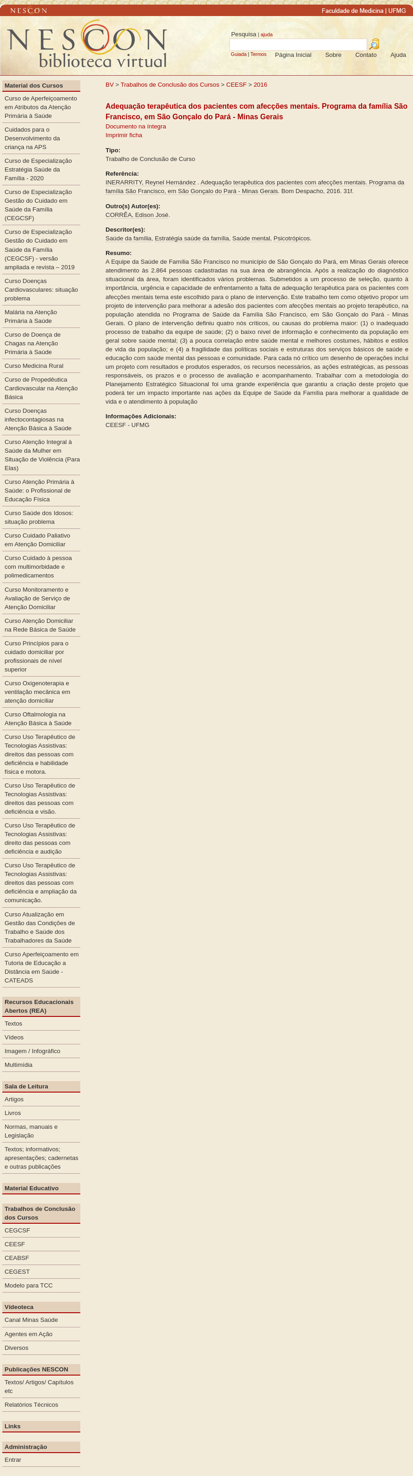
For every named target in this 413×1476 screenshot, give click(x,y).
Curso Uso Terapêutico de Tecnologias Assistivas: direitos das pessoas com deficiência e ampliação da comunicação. (41, 883)
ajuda (267, 34)
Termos (259, 54)
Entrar (13, 1459)
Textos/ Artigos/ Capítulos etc (39, 1386)
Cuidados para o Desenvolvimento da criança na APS (32, 138)
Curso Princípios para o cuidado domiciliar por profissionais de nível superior (36, 656)
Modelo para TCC (29, 1285)
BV (110, 84)
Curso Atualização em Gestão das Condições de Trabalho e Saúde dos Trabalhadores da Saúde (40, 927)
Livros (13, 1113)
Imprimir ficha (124, 135)
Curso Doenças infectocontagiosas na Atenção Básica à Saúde (38, 419)
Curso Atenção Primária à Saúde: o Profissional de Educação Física (39, 490)
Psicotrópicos (291, 238)
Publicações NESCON (36, 1369)
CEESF (237, 84)
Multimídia (19, 1064)
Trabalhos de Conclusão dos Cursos (170, 84)
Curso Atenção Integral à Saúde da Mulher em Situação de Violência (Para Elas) (42, 455)
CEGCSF (17, 1230)
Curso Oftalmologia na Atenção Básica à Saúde (38, 719)
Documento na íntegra (136, 126)
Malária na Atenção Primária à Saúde (31, 316)
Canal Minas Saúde (31, 1319)
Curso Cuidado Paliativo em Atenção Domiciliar (37, 540)
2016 (261, 84)
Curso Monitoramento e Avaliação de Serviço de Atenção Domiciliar (37, 598)
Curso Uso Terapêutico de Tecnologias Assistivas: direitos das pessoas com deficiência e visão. (40, 798)
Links (13, 1426)
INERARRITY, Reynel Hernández (151, 182)
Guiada (238, 54)
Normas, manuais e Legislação (31, 1131)
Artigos (14, 1099)
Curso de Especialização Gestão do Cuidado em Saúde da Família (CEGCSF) (38, 205)
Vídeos (14, 1037)
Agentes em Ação (28, 1334)
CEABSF (17, 1257)
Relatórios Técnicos (31, 1404)
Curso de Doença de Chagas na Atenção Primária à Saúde (33, 343)
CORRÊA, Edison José (137, 214)
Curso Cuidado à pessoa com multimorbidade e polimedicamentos (38, 567)
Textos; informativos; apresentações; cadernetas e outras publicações (41, 1158)
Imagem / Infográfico (33, 1051)
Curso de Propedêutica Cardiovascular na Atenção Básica (41, 388)
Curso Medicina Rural (34, 365)
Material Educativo (32, 1188)
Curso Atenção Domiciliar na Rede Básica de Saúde (40, 625)
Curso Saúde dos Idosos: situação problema (39, 517)
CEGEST (17, 1271)
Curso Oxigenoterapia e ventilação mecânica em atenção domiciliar (37, 692)
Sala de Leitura (26, 1086)
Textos (13, 1023)
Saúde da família (128, 238)
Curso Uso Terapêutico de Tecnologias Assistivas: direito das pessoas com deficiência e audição (40, 838)
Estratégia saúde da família (192, 238)
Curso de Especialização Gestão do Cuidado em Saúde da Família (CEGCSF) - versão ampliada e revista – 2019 (40, 249)
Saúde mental (251, 238)
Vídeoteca (19, 1307)
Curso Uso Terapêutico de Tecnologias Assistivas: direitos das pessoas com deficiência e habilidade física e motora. (40, 754)
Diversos (16, 1347)
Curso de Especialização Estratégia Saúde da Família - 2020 (38, 169)
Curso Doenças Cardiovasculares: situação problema (41, 289)
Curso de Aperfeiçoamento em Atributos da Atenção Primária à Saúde (41, 107)
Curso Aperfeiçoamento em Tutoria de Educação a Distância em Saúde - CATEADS (42, 967)
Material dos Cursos (34, 85)
